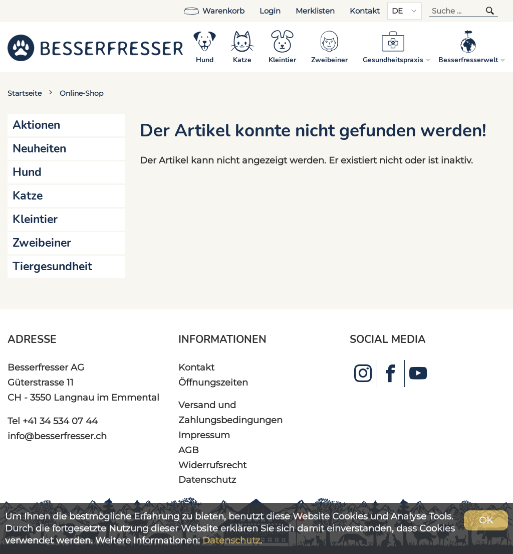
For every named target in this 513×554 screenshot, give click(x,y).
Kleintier (35, 219)
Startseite (25, 93)
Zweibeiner (42, 243)
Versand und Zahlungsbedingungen (230, 412)
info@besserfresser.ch (57, 436)
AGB (188, 450)
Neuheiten (39, 148)
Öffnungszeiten (213, 382)
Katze (28, 196)
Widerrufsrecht (212, 465)
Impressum (204, 435)
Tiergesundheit (52, 266)
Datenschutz (207, 479)
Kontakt (365, 11)
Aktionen (36, 125)
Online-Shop (81, 93)
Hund (27, 172)
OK (486, 520)
